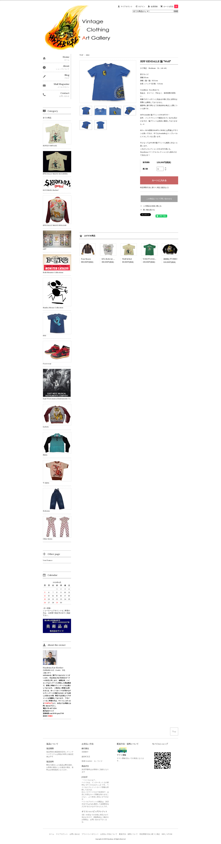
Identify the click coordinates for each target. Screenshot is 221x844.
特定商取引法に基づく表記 (150, 834)
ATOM (169, 834)
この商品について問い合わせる (159, 199)
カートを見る (170, 6)
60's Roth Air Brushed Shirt (113, 259)
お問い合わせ (75, 834)
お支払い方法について (108, 834)
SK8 (87, 55)
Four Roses (86, 259)
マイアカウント (126, 6)
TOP (81, 55)
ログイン (141, 6)
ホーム (51, 834)
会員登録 (154, 6)
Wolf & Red (127, 259)
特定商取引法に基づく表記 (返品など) (154, 187)
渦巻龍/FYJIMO (170, 259)
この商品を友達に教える (152, 206)
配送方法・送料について (128, 834)
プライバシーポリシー (90, 834)
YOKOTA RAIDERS (151, 259)
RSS (163, 834)
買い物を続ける (149, 210)
